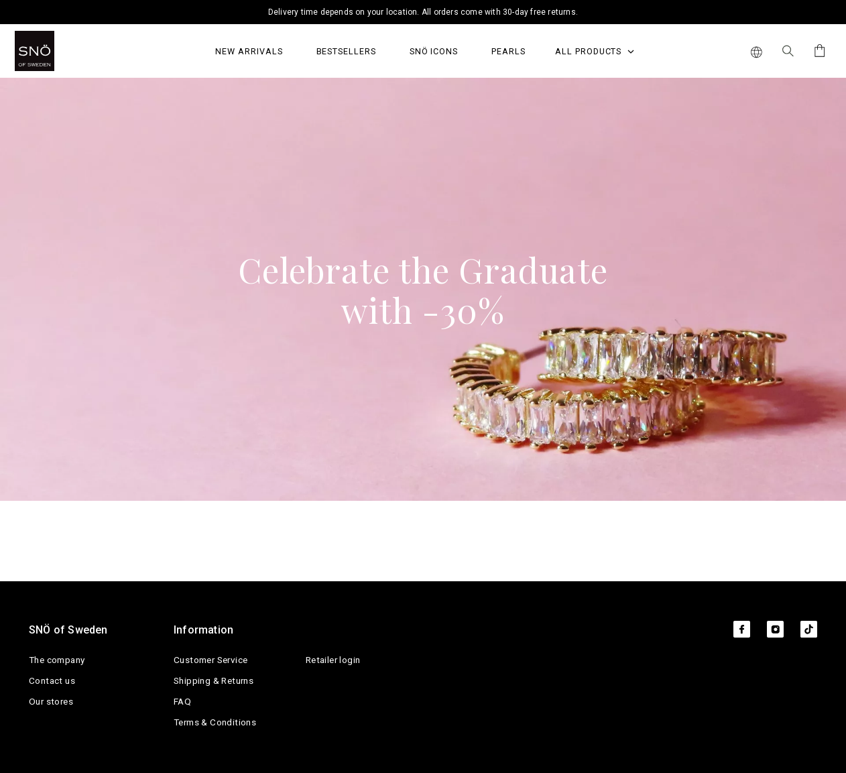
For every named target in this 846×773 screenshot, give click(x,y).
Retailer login (333, 659)
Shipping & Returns (213, 680)
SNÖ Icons (434, 51)
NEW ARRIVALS (248, 51)
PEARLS (508, 51)
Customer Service (210, 659)
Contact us (52, 680)
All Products (594, 51)
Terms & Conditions (215, 722)
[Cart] (817, 50)
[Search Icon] (788, 50)
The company (56, 659)
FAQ (182, 701)
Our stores (51, 701)
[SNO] (60, 51)
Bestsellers (346, 51)
